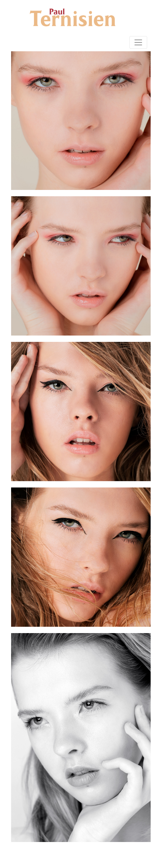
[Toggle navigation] (138, 42)
